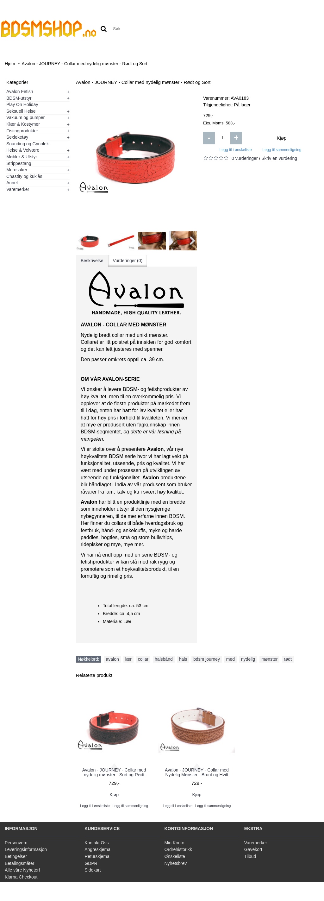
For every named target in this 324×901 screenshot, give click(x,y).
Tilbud (250, 856)
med (230, 659)
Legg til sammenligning (282, 150)
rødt (288, 659)
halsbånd (164, 659)
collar (143, 659)
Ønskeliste (175, 856)
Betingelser (16, 856)
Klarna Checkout (21, 876)
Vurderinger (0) (128, 260)
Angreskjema (97, 849)
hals (183, 659)
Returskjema (96, 856)
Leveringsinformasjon (26, 849)
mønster (269, 659)
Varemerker (255, 842)
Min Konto (174, 842)
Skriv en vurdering (279, 158)
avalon (112, 659)
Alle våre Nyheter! (22, 870)
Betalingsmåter (19, 863)
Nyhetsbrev (176, 863)
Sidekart (92, 870)
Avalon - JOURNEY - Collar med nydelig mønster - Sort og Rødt (114, 772)
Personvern (16, 842)
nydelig (248, 659)
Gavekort (253, 849)
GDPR (90, 863)
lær (128, 659)
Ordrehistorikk (178, 849)
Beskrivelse (92, 260)
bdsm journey (206, 659)
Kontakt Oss (96, 842)
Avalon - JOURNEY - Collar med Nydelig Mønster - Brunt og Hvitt (197, 772)
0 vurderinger (245, 158)
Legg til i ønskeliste (236, 150)
